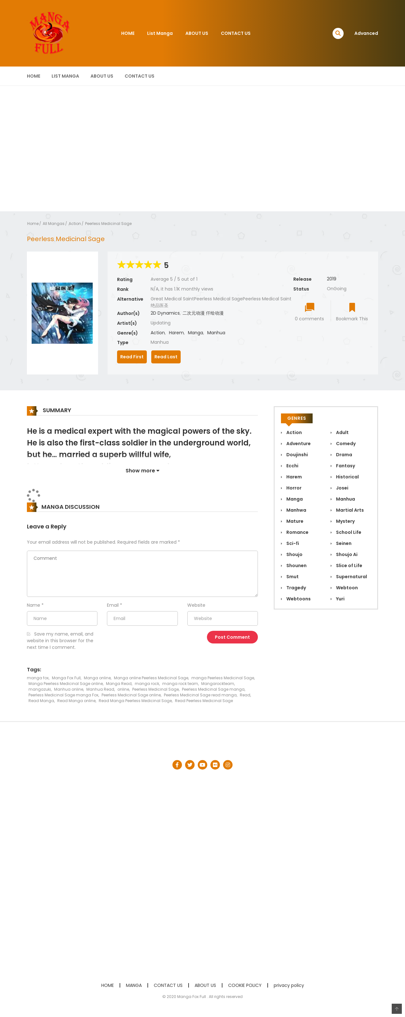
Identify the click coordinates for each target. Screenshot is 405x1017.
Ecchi (291, 466)
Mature (294, 521)
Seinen (343, 543)
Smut (292, 576)
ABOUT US (196, 33)
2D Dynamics (165, 313)
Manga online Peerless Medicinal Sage (151, 678)
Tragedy (295, 588)
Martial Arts (349, 510)
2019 (331, 279)
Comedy (345, 443)
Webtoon (346, 588)
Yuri (340, 599)
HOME (127, 33)
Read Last (166, 357)
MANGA (134, 985)
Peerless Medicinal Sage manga (213, 689)
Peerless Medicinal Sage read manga (200, 695)
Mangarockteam (217, 683)
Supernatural (351, 576)
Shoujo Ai (346, 554)
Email (113, 605)
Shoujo (293, 554)
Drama (343, 454)
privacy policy (289, 985)
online (123, 689)
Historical (347, 477)
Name (33, 605)
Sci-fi (292, 543)
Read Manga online (76, 700)
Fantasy (345, 466)
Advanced (366, 33)
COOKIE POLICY (245, 985)
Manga (195, 332)
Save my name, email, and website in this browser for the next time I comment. (60, 640)
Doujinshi (296, 454)
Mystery (345, 521)
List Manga (160, 33)
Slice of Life (348, 565)
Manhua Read (100, 689)
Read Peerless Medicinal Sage (204, 700)
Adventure (298, 443)
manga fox (38, 678)
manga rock (147, 683)
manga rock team (180, 683)
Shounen (296, 565)
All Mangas (54, 223)
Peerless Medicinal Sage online (131, 695)
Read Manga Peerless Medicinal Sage (135, 700)
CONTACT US (236, 33)
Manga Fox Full (66, 678)
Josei (341, 488)
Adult (342, 432)
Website (196, 605)
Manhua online (68, 689)
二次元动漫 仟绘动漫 (203, 313)
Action (75, 223)
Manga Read (119, 683)
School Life (348, 532)
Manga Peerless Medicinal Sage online (65, 683)
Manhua (216, 332)
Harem (176, 332)
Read (245, 695)
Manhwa (295, 510)
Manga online (97, 678)
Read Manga (41, 700)
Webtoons (298, 599)
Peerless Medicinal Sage (108, 223)
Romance (296, 532)
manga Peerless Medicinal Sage (222, 678)
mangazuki (39, 689)
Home (33, 223)
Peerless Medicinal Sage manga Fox (63, 695)
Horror (293, 488)
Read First (132, 357)
